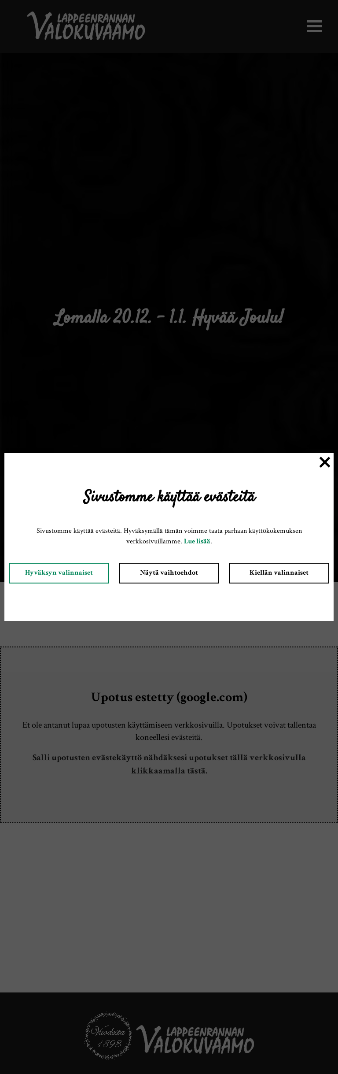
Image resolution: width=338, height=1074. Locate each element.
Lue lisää (197, 542)
